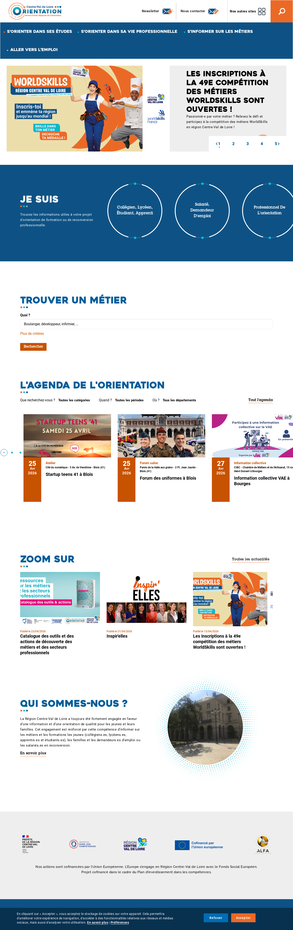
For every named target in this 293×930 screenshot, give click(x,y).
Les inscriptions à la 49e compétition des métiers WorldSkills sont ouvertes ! (219, 641)
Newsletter (158, 11)
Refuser (215, 918)
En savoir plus (33, 753)
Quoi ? (25, 315)
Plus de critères (32, 333)
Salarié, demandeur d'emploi (202, 210)
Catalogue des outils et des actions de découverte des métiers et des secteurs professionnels (47, 644)
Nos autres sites (243, 11)
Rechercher (33, 347)
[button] (216, 144)
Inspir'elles (117, 636)
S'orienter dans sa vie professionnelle (129, 31)
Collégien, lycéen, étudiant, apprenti (135, 210)
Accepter (243, 918)
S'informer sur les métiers (220, 31)
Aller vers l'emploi (34, 49)
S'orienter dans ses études (39, 31)
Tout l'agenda (260, 400)
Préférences (120, 922)
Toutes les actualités (251, 559)
